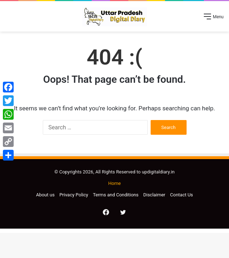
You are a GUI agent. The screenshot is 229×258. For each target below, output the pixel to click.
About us (45, 194)
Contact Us (181, 194)
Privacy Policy (73, 194)
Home (114, 183)
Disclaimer (154, 194)
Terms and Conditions (115, 194)
